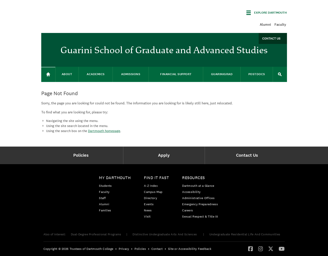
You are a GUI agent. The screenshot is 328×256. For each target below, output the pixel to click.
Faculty (280, 24)
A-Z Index (151, 186)
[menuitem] (82, 155)
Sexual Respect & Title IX (200, 216)
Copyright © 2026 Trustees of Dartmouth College (78, 249)
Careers (187, 210)
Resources (193, 177)
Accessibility (191, 192)
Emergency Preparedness (200, 204)
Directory (150, 198)
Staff (102, 198)
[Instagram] (260, 248)
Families (105, 210)
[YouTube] (282, 248)
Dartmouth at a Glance (198, 186)
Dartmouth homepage (104, 131)
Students (105, 186)
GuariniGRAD (222, 74)
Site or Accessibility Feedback (189, 249)
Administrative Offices (198, 198)
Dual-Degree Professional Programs (96, 234)
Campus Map (153, 192)
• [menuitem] (116, 249)
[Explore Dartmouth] (266, 13)
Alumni (265, 24)
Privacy (124, 249)
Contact (157, 249)
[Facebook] (250, 248)
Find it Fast (156, 177)
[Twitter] (270, 248)
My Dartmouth (115, 177)
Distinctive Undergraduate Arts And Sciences (165, 234)
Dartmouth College (76, 12)
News (148, 210)
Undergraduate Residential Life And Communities (244, 234)
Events (149, 204)
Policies (140, 249)
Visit (147, 216)
